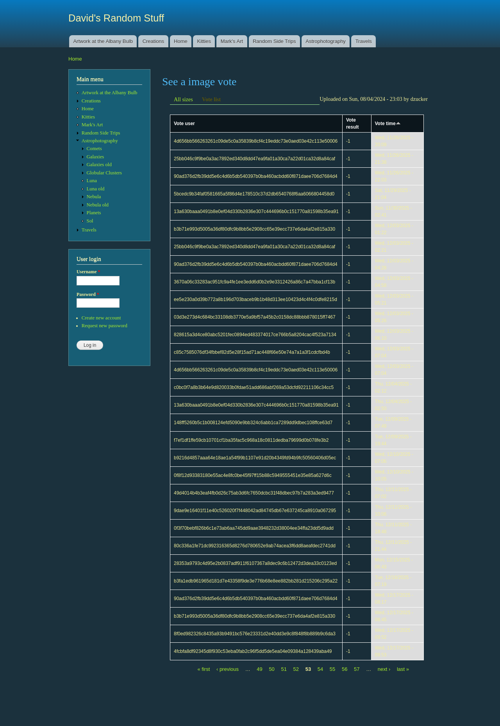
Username (88, 271)
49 (259, 669)
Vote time (388, 123)
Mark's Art (232, 41)
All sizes (183, 99)
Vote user (184, 123)
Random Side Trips (274, 41)
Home (181, 41)
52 (296, 669)
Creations (153, 41)
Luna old (96, 189)
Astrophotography (325, 41)
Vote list (211, 99)
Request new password (104, 325)
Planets (94, 212)
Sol (90, 221)
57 (356, 669)
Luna (92, 180)
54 (320, 669)
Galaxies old (99, 164)
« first (204, 669)
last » (403, 669)
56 (344, 669)
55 (332, 669)
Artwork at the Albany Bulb (102, 41)
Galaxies (95, 157)
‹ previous (227, 669)
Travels (363, 41)
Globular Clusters (104, 173)
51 (283, 669)
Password (88, 294)
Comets (94, 148)
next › (384, 669)
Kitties (204, 41)
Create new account (101, 318)
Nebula (94, 196)
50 (271, 669)
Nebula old (98, 205)
